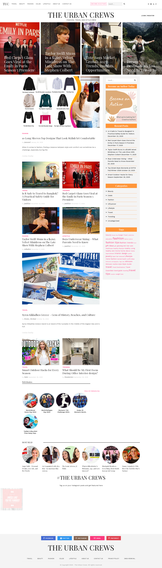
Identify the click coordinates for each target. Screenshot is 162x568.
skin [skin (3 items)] (123, 261)
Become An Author (98, 4)
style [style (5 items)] (120, 264)
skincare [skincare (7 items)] (128, 261)
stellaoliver (27, 249)
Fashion (30, 4)
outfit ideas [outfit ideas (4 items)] (131, 259)
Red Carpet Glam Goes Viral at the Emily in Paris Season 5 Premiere (80, 196)
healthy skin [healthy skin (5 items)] (110, 251)
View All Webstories (92, 391)
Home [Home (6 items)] (117, 251)
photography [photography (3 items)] (115, 261)
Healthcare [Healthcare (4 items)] (109, 248)
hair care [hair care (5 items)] (130, 246)
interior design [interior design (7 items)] (121, 253)
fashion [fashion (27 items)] (118, 238)
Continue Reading (27, 156)
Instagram (82, 538)
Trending (66, 190)
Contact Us (66, 4)
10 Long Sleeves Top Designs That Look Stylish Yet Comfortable (58, 138)
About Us (56, 4)
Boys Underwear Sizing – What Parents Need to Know (80, 240)
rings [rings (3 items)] (120, 261)
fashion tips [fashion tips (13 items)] (112, 242)
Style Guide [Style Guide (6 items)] (127, 264)
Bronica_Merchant (30, 319)
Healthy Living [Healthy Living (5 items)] (130, 248)
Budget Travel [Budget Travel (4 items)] (123, 235)
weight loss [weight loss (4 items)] (119, 274)
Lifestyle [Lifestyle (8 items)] (128, 256)
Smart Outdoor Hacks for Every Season (40, 371)
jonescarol (27, 142)
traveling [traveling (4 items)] (125, 270)
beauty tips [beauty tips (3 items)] (115, 235)
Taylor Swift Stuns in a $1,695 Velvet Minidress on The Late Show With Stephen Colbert (39, 242)
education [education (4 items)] (109, 239)
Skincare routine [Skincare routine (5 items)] (112, 264)
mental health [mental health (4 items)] (121, 259)
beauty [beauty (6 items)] (108, 235)
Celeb (38, 4)
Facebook (49, 538)
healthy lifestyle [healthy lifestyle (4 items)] (118, 248)
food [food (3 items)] (135, 243)
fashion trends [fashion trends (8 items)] (126, 243)
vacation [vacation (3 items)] (113, 274)
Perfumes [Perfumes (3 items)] (108, 261)
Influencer (112, 204)
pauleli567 (27, 203)
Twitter (64, 538)
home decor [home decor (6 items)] (125, 251)
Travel (14, 4)
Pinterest (115, 538)
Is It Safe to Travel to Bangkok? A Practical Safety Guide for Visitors (40, 196)
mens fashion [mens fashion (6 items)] (111, 259)
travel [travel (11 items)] (109, 267)
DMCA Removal (129, 558)
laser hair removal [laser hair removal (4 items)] (118, 256)
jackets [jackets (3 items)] (130, 253)
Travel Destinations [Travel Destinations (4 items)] (118, 267)
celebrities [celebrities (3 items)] (131, 235)
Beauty (22, 4)
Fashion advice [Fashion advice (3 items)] (128, 239)
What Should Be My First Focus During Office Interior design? (80, 371)
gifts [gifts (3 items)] (115, 246)
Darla (26, 377)
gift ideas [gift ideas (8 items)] (110, 246)
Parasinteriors (69, 377)
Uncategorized (113, 221)
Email (98, 538)
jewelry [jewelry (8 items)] (109, 256)
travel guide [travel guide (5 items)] (118, 271)
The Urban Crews (81, 14)
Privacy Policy (113, 558)
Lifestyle (46, 4)
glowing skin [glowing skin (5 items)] (121, 246)
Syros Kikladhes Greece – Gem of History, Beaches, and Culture (58, 314)
